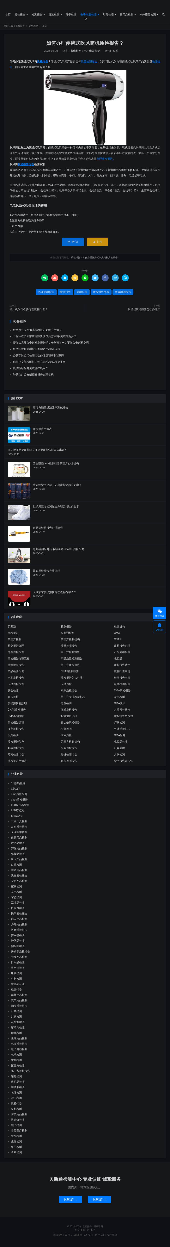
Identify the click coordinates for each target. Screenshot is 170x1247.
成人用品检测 (19, 921)
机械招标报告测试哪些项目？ (30, 370)
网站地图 (98, 1229)
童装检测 (16, 1062)
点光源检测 (18, 1024)
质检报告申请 (122, 674)
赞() (73, 244)
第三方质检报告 (70, 667)
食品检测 (16, 1138)
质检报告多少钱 (123, 718)
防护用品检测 (19, 1117)
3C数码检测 (18, 786)
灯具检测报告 (16, 757)
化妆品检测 (121, 744)
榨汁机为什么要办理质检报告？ (29, 311)
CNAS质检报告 (17, 712)
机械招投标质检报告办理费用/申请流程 (36, 351)
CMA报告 (119, 737)
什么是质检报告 (70, 725)
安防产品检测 (19, 883)
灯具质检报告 (16, 750)
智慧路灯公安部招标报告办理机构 (33, 377)
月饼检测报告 (69, 757)
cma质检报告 (19, 796)
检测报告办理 (16, 648)
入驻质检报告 (122, 712)
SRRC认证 (17, 818)
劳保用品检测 (19, 851)
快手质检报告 (19, 916)
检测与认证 (18, 986)
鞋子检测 (71, 14)
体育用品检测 (19, 840)
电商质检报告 (16, 680)
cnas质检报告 (19, 802)
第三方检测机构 (70, 642)
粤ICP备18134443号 (85, 1232)
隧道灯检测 (18, 1122)
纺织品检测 (18, 1084)
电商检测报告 (122, 686)
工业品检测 (18, 905)
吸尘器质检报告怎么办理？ (144, 311)
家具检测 (16, 889)
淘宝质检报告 (16, 731)
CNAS (117, 642)
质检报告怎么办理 (71, 680)
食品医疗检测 (19, 1133)
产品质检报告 (122, 654)
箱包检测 (16, 1079)
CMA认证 (119, 706)
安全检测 (13, 693)
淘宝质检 (66, 737)
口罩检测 (16, 867)
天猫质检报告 (16, 686)
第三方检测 (14, 642)
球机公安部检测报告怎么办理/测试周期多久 (39, 364)
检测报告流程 (69, 718)
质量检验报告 (16, 667)
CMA (117, 635)
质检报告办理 (26, 166)
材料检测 (16, 981)
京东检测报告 (69, 763)
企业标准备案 (19, 834)
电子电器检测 (88, 14)
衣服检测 (16, 1095)
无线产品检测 (19, 959)
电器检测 (66, 706)
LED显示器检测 (20, 807)
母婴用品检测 (19, 997)
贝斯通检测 (67, 635)
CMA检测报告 (16, 718)
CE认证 (15, 791)
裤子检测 (16, 1100)
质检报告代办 (16, 744)
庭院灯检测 (18, 910)
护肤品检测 (18, 943)
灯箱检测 (16, 1019)
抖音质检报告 (19, 932)
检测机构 (119, 629)
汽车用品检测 (19, 1003)
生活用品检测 (19, 1041)
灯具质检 (119, 750)
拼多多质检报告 (20, 954)
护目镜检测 (18, 937)
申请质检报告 (122, 731)
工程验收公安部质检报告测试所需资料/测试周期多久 (44, 338)
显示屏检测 (18, 970)
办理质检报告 (104, 161)
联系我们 (70, 1202)
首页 (8, 14)
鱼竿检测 (16, 1149)
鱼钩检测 (16, 1155)
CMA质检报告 (122, 693)
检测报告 (37, 14)
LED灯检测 (17, 813)
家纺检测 (16, 899)
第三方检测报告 (70, 654)
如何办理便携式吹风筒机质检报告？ (85, 46)
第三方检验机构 (70, 744)
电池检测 (16, 1057)
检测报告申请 (122, 680)
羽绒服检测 (18, 1089)
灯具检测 (108, 14)
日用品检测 (126, 14)
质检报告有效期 (17, 706)
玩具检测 (13, 737)
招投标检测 (18, 948)
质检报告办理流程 (18, 661)
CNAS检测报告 (70, 674)
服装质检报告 (69, 750)
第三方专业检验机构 (73, 699)
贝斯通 (12, 629)
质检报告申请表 (17, 763)
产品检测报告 (16, 674)
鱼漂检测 (16, 1144)
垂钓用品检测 (19, 872)
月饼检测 (119, 757)
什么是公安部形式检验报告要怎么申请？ (37, 332)
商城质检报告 (69, 712)
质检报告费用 (122, 667)
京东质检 (13, 699)
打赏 (97, 244)
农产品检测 (18, 845)
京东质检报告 (69, 693)
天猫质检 (66, 686)
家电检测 (33, 28)
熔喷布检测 (18, 1030)
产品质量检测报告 (71, 661)
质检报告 (85, 6)
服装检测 (54, 14)
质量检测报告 (89, 64)
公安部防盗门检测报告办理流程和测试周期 (38, 358)
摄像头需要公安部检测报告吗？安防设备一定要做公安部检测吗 (51, 345)
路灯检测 (16, 1111)
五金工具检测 (19, 824)
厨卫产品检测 (19, 862)
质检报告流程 (16, 725)
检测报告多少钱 (123, 763)
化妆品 (118, 661)
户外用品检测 (148, 14)
